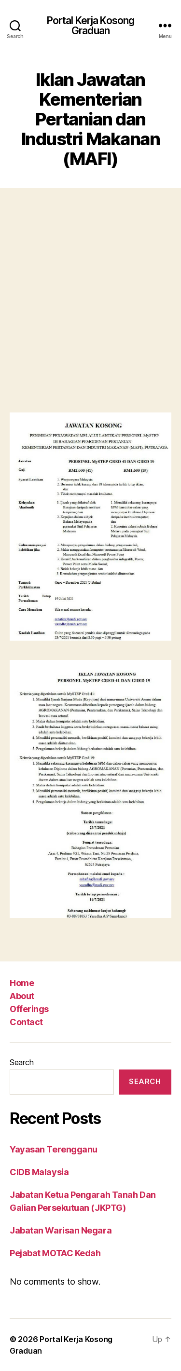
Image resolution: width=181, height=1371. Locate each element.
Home (22, 983)
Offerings (29, 1009)
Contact (26, 1022)
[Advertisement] (90, 302)
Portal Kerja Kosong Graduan (90, 25)
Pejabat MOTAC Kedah (55, 1253)
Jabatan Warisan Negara (60, 1230)
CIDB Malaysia (39, 1172)
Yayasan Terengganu (53, 1149)
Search (21, 1062)
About (22, 996)
